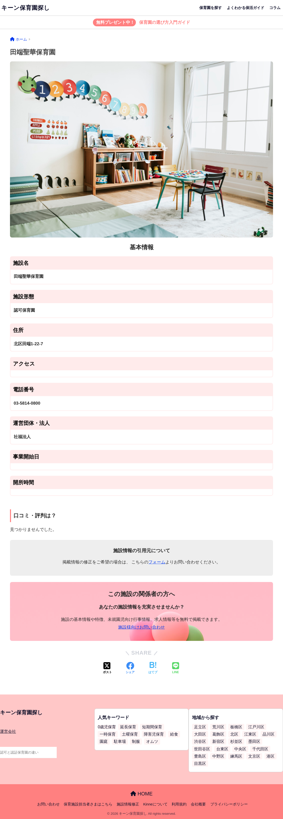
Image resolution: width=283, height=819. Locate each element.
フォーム (156, 562)
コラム (275, 8)
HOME (141, 793)
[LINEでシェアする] (175, 668)
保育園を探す (210, 8)
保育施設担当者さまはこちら (88, 804)
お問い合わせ (48, 804)
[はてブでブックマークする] (152, 668)
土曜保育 (130, 734)
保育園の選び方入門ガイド (141, 23)
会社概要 (198, 804)
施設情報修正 (128, 804)
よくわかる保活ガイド (245, 8)
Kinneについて (155, 804)
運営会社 (8, 731)
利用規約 (179, 804)
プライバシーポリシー (229, 804)
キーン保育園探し (25, 8)
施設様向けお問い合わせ (141, 627)
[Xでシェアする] (107, 668)
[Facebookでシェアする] (130, 668)
